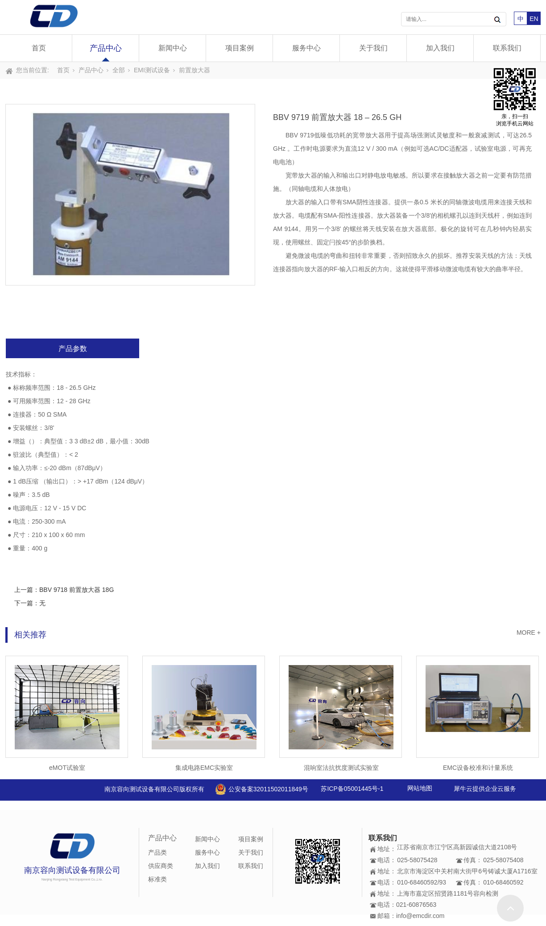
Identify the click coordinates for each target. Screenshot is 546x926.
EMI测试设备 (152, 70)
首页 (39, 48)
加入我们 (440, 48)
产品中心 (106, 48)
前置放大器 (194, 70)
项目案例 (239, 48)
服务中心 (306, 48)
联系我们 (507, 48)
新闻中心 (172, 48)
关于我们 (373, 48)
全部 (118, 70)
